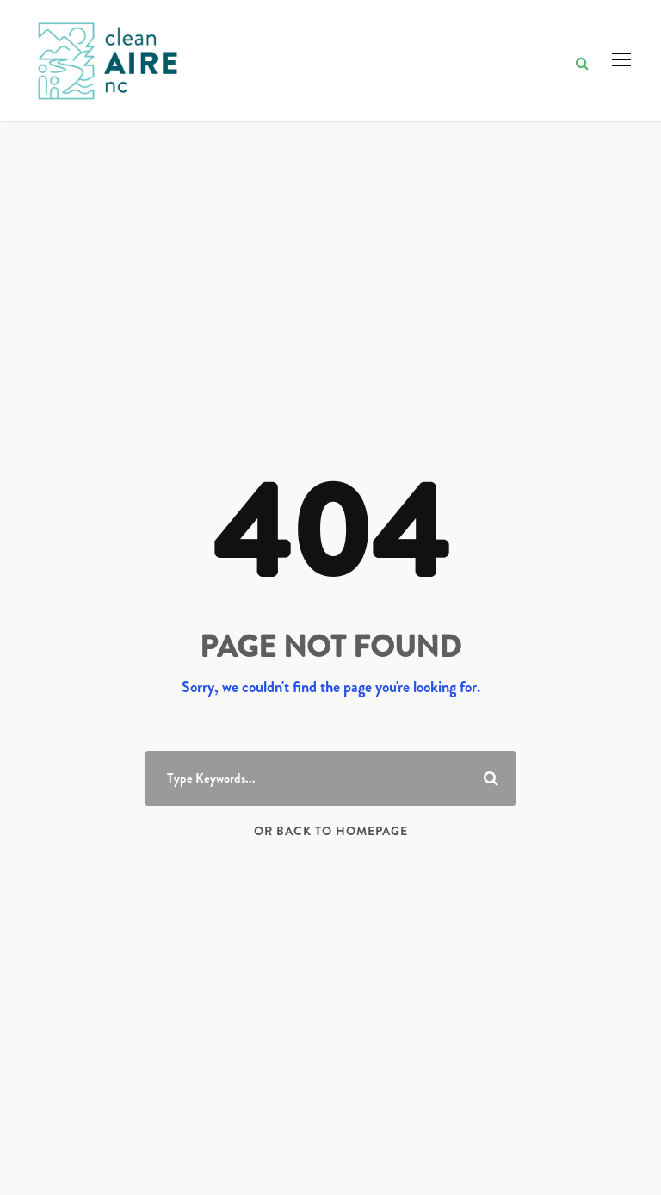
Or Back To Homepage (331, 830)
